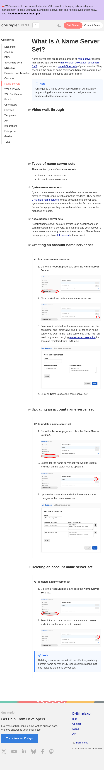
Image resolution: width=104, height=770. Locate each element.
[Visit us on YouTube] (14, 752)
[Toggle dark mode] (59, 25)
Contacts (9, 78)
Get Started (73, 25)
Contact (76, 724)
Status (75, 728)
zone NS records (67, 66)
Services (9, 110)
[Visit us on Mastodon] (51, 752)
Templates (10, 115)
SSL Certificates (13, 94)
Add (52, 298)
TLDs (7, 141)
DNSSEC (9, 68)
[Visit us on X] (3, 752)
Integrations (10, 126)
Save (53, 394)
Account (8, 52)
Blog (74, 719)
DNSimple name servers (45, 199)
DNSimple (10, 46)
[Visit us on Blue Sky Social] (33, 752)
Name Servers (12, 83)
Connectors (10, 104)
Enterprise (10, 131)
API (6, 120)
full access (63, 235)
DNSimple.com (82, 713)
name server (85, 59)
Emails (8, 99)
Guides (8, 136)
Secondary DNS (13, 62)
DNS (7, 57)
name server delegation (73, 62)
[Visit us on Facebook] (42, 752)
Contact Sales (92, 25)
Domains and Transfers (17, 73)
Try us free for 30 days (19, 738)
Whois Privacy (12, 89)
